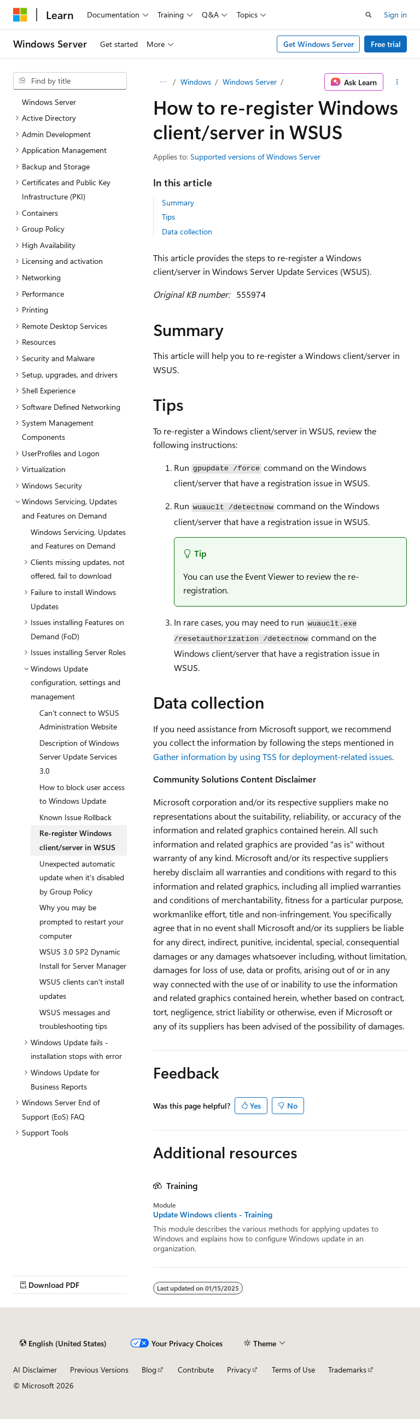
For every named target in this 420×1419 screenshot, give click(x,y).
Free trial (386, 44)
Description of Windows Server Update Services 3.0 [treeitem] (79, 757)
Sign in (395, 14)
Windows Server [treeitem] (49, 102)
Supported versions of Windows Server (255, 156)
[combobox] (70, 81)
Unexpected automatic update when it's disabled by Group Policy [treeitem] (81, 877)
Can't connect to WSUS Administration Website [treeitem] (79, 720)
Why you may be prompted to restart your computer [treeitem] (81, 921)
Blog (149, 1369)
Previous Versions (99, 1369)
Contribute (196, 1369)
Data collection (187, 231)
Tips (168, 216)
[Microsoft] (20, 15)
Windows (195, 81)
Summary (178, 202)
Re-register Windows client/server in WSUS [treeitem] (77, 840)
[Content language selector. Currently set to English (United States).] (63, 1343)
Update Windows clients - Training (212, 1215)
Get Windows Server (318, 44)
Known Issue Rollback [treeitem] (75, 817)
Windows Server (250, 81)
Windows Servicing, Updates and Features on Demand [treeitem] (78, 539)
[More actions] (397, 82)
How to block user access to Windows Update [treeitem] (82, 794)
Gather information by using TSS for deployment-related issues (272, 756)
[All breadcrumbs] (162, 82)
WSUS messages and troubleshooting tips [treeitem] (74, 1019)
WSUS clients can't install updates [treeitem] (81, 988)
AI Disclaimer (35, 1369)
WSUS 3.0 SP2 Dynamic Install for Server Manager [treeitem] (82, 958)
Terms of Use (293, 1369)
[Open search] (369, 15)
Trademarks (347, 1369)
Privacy (239, 1369)
